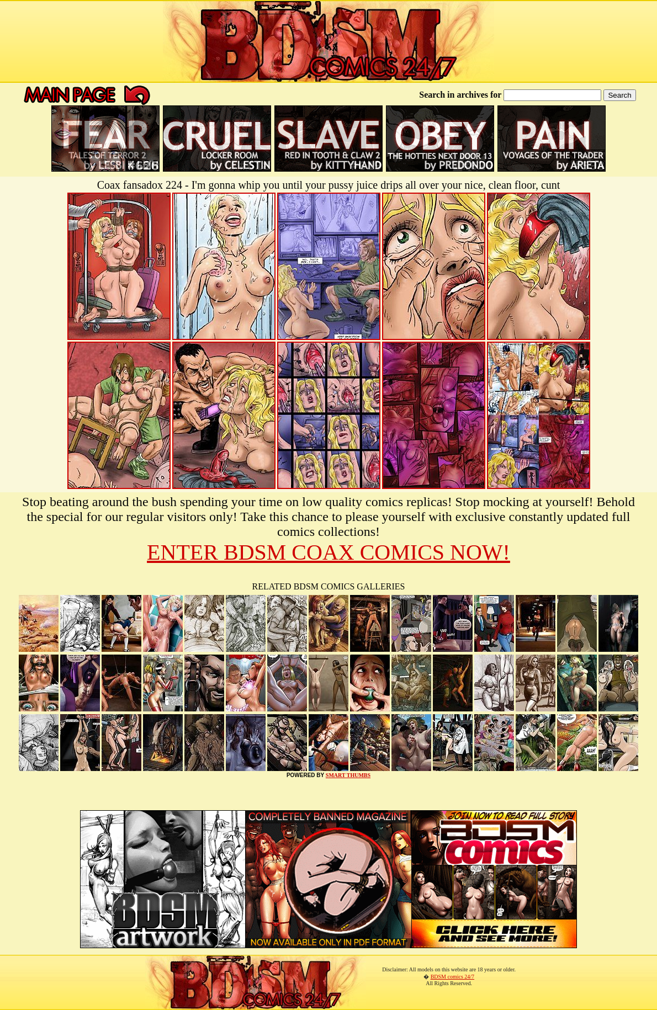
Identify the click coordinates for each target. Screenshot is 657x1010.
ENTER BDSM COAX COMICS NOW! (328, 552)
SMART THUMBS (348, 775)
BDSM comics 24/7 (452, 977)
